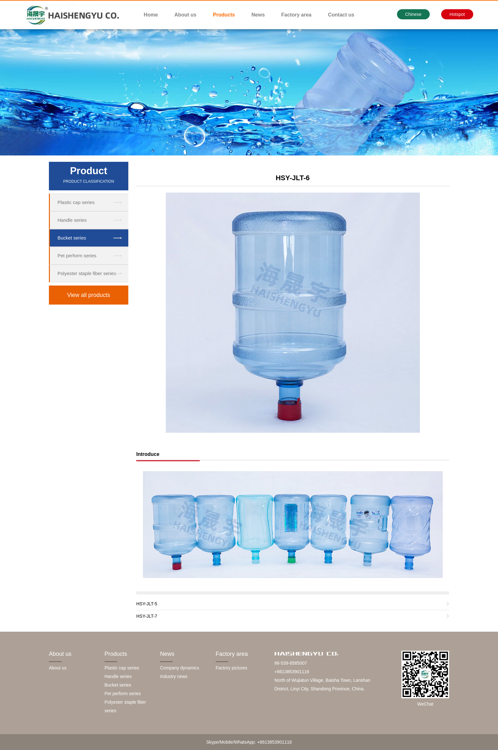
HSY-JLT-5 (146, 603)
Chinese (413, 14)
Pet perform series (77, 255)
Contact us (341, 14)
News (258, 14)
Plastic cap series (76, 202)
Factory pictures (231, 667)
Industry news (173, 676)
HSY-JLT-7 (146, 616)
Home (151, 14)
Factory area (296, 14)
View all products (88, 295)
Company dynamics (179, 667)
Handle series (72, 220)
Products (224, 14)
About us (185, 14)
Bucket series (71, 237)
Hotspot (457, 14)
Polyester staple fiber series (86, 273)
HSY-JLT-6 (293, 178)
